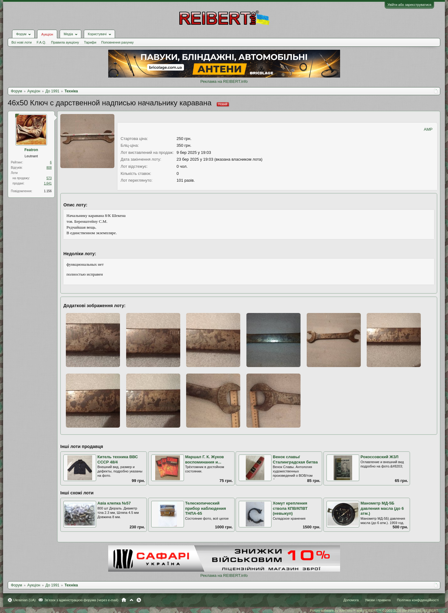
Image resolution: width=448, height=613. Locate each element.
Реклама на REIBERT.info (224, 81)
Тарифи (90, 42)
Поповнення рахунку (117, 42)
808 (49, 167)
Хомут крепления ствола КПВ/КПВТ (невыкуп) (290, 508)
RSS (139, 600)
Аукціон (47, 34)
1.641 (48, 183)
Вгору (131, 600)
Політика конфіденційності (418, 600)
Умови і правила (377, 600)
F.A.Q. (41, 42)
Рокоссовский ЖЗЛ (380, 456)
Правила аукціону (65, 42)
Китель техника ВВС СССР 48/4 (117, 459)
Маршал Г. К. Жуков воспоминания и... (204, 459)
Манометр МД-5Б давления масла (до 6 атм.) (382, 508)
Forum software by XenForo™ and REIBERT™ (374, 610)
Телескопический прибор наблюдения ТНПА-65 (205, 508)
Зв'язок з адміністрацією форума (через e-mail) (81, 600)
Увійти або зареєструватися (409, 4)
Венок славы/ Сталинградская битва (295, 459)
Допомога (351, 600)
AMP (428, 129)
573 (49, 178)
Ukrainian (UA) (24, 600)
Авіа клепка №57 (114, 503)
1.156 (48, 191)
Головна (124, 600)
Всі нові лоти (21, 42)
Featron (31, 150)
